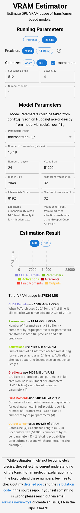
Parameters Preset (18, 130)
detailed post (34, 484)
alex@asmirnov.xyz (17, 502)
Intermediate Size (18, 192)
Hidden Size (15, 176)
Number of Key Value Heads (58, 192)
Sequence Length (18, 70)
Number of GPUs (17, 86)
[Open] (70, 137)
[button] (31, 39)
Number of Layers (18, 161)
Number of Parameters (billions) (26, 146)
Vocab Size (50, 161)
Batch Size (50, 70)
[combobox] (34, 137)
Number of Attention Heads (58, 176)
